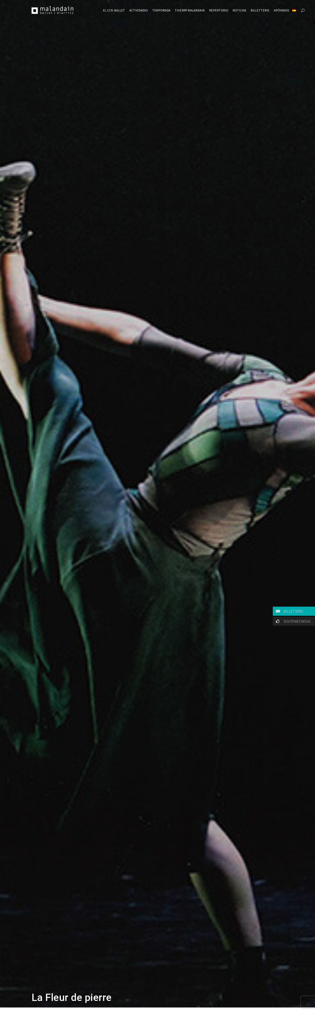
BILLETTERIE (289, 611)
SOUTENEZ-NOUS (292, 621)
